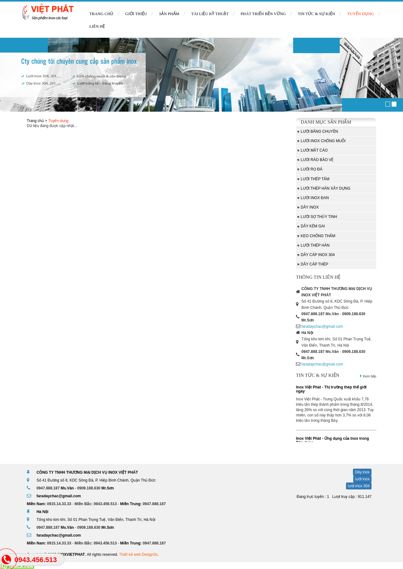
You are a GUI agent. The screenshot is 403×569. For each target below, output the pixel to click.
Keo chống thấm (318, 236)
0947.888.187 (312, 314)
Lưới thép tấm (315, 179)
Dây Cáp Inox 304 (318, 255)
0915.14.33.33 (59, 504)
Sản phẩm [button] (169, 13)
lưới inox (362, 479)
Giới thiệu (136, 13)
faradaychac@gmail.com (322, 326)
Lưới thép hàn (315, 245)
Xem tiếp (368, 376)
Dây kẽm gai (313, 226)
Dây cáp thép (314, 264)
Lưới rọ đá (311, 169)
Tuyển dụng (360, 13)
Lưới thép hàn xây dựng (325, 188)
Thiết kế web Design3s (138, 554)
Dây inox (310, 207)
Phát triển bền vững (263, 13)
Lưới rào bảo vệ (317, 160)
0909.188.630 (353, 314)
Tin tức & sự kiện (316, 13)
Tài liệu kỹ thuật (210, 13)
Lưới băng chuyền (319, 131)
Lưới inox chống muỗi (323, 141)
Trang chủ (101, 13)
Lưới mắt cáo (314, 150)
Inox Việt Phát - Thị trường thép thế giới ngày (331, 389)
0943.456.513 (105, 504)
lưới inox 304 (359, 486)
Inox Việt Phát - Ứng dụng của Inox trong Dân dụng (332, 440)
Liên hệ (97, 26)
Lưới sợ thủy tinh (319, 217)
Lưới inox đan (315, 198)
